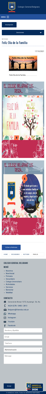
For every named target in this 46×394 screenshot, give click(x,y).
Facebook (11, 325)
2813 (25, 306)
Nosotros (9, 271)
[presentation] (14, 374)
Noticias (26, 254)
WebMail (9, 293)
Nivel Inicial (10, 273)
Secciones (20, 32)
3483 (20, 306)
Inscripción (9, 25)
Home (6, 254)
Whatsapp (12, 314)
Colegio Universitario (14, 282)
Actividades (10, 284)
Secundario (15, 254)
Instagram (12, 318)
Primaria (9, 276)
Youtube (11, 322)
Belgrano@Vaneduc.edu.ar (18, 310)
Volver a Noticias (11, 247)
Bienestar (9, 290)
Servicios (9, 287)
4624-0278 (12, 306)
